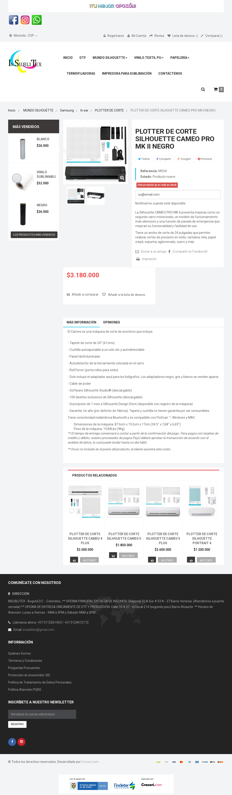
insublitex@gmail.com (38, 629)
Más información (81, 322)
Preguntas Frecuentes (24, 668)
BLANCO (43, 139)
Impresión (149, 259)
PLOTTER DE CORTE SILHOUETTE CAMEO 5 (124, 536)
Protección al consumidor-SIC (29, 675)
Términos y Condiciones (25, 660)
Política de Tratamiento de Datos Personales (40, 682)
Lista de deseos (182, 36)
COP (21, 35)
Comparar (211, 36)
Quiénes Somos (19, 653)
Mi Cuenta (137, 36)
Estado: (146, 176)
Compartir (164, 159)
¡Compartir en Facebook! (190, 251)
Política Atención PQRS (24, 689)
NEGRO (42, 205)
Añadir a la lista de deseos (126, 295)
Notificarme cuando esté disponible (160, 203)
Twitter (144, 159)
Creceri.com (90, 762)
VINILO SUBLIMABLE (46, 174)
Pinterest (205, 159)
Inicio (11, 110)
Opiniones (111, 322)
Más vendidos (26, 127)
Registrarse (114, 36)
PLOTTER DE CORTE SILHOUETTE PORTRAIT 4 (201, 538)
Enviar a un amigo (154, 251)
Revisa (157, 36)
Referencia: (149, 171)
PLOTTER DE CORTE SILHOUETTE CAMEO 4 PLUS (85, 538)
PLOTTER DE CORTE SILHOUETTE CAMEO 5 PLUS (163, 538)
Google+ (184, 159)
